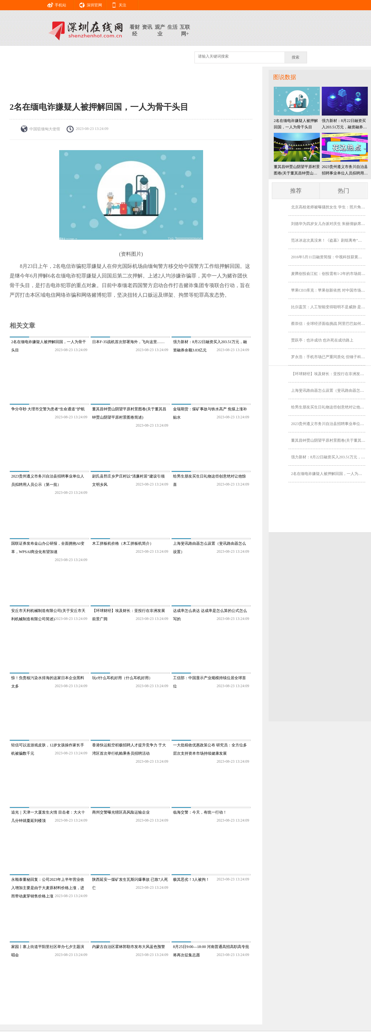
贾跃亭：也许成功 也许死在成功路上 (322, 340)
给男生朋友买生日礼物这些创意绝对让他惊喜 (329, 407)
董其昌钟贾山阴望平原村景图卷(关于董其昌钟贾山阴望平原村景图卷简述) (297, 170)
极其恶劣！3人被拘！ (191, 879)
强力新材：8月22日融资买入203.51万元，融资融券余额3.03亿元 (344, 124)
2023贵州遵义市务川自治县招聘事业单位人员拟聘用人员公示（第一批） (345, 170)
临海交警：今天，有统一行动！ (200, 812)
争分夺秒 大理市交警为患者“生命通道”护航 (48, 409)
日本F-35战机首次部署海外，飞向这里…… (128, 342)
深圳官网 (88, 4)
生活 (172, 27)
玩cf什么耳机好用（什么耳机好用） (122, 678)
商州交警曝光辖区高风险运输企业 (121, 812)
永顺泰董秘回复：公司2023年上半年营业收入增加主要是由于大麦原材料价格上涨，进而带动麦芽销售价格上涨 (47, 887)
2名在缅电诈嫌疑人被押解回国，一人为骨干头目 (296, 123)
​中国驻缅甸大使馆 (44, 129)
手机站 (54, 4)
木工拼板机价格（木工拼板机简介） (123, 543)
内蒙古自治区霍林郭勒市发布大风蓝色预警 (128, 946)
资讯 (147, 27)
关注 (116, 4)
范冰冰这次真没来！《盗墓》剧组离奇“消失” (329, 240)
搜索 (295, 57)
